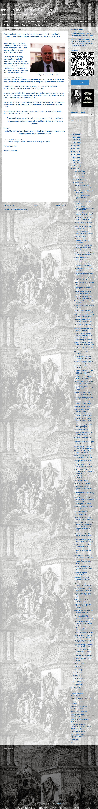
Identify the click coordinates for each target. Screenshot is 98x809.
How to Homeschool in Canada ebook (81, 410)
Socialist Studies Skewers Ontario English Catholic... (83, 339)
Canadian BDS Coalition (79, 706)
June (76, 670)
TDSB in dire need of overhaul (84, 632)
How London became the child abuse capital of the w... (83, 550)
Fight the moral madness (82, 483)
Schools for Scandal (81, 480)
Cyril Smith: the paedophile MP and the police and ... (83, 297)
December (78, 171)
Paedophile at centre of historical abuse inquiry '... (83, 402)
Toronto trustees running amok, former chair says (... (84, 311)
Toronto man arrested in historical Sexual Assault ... (84, 655)
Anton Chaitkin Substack (79, 711)
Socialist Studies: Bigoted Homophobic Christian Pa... (84, 540)
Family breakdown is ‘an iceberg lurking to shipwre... (84, 232)
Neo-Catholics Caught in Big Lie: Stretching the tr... (83, 398)
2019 (75, 154)
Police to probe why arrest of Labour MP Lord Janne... (83, 523)
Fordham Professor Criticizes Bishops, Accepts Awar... (83, 382)
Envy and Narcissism (81, 429)
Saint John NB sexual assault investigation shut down (84, 503)
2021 (75, 148)
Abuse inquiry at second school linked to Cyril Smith (84, 498)
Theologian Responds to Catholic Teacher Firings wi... (83, 623)
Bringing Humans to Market (83, 250)
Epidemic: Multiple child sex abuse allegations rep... (83, 645)
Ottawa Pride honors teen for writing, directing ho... (83, 329)
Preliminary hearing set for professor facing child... (83, 461)
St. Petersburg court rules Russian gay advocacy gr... (84, 357)
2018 (75, 157)
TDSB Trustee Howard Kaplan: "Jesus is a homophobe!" (81, 240)
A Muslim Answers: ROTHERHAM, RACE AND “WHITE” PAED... (84, 208)
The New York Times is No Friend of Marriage (83, 452)
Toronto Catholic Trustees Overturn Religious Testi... (83, 334)
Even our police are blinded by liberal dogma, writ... (83, 246)
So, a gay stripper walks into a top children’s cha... (84, 278)
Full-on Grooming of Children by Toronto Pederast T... (83, 641)
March (77, 678)
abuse (11, 142)
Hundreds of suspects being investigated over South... (83, 213)
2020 (75, 151)
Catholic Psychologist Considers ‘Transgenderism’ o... (82, 259)
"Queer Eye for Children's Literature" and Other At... (83, 414)
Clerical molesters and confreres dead (81, 600)
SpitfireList (74, 722)
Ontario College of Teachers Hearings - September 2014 (84, 343)
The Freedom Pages (77, 734)
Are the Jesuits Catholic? (82, 188)
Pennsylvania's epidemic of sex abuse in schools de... (83, 556)
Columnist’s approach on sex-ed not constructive (84, 628)
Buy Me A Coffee (18, 21)
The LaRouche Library (78, 714)
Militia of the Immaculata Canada (81, 698)
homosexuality (37, 142)
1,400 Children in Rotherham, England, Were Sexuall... (84, 253)
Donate (82, 82)
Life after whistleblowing (82, 406)
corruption (17, 142)
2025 (75, 137)
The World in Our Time (81, 185)
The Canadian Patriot (78, 709)
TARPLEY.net (75, 717)
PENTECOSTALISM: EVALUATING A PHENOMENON (81, 513)
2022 (75, 145)
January (77, 684)
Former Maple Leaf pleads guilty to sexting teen (83, 223)
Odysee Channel (34, 21)
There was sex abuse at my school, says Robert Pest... (84, 584)
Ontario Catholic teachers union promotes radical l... (83, 456)
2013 (75, 688)
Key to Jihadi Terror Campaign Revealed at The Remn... (84, 387)
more (27, 113)
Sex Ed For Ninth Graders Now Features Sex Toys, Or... (83, 568)
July (76, 667)
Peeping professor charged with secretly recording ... (83, 589)
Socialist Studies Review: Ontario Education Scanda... (82, 197)
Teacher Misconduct (11, 25)
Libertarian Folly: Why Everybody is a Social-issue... (82, 579)
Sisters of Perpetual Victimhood (80, 573)
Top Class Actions (76, 737)
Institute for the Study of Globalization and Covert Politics (81, 725)
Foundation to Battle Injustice (80, 719)
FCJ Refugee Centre (77, 729)
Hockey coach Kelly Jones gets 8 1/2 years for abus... (84, 393)
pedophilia (46, 142)
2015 (75, 166)
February (78, 681)
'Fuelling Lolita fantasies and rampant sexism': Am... (83, 433)
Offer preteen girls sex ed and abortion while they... (84, 611)
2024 (75, 140)
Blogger (60, 803)
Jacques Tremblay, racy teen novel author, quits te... (83, 362)
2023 (75, 143)
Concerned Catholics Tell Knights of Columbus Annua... (82, 528)
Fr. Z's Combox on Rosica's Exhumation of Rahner (83, 650)
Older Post (61, 205)
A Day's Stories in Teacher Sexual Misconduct (83, 545)
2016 (75, 163)
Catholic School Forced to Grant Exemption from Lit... (84, 288)
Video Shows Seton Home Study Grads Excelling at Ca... (83, 594)
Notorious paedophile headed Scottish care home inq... (84, 315)
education (29, 142)
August (77, 182)
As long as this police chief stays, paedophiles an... (83, 425)
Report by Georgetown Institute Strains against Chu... (82, 488)
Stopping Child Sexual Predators (81, 476)
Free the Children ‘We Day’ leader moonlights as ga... (83, 465)
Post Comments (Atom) (20, 210)
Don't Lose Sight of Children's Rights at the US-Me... (84, 377)
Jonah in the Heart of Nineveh (26, 10)
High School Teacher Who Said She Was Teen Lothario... (82, 605)
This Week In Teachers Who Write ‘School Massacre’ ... (83, 218)
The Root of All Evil (80, 663)
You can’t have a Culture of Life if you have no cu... (83, 636)
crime (23, 142)
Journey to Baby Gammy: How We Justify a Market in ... (84, 420)
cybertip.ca (74, 739)
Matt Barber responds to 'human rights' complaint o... (83, 535)
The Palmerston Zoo (85, 21)
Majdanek (74, 703)
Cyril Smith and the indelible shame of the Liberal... (83, 366)
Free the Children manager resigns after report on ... (83, 292)
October (77, 177)
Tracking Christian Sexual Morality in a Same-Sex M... (84, 518)
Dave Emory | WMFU (66, 21)
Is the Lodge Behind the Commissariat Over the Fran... (82, 561)
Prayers (25, 25)
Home (6, 21)
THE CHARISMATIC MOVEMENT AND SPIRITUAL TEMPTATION (83, 616)
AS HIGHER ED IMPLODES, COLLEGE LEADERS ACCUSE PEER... (83, 372)
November (78, 174)
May (76, 672)
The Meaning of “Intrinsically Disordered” (83, 269)
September (78, 179)
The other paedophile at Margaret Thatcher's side (83, 320)
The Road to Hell (38, 25)
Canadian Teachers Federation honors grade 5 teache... (83, 471)
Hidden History (49, 21)
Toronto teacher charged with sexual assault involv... (83, 348)
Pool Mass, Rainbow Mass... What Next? (83, 274)
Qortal (73, 742)
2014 (75, 168)
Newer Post (9, 205)
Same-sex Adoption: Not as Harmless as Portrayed (83, 264)
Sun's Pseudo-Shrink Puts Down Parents (82, 227)
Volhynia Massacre (77, 701)
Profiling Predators (80, 236)
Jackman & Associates (78, 731)
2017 (75, 160)
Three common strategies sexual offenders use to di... (84, 325)
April (76, 675)
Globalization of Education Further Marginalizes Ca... (83, 447)
